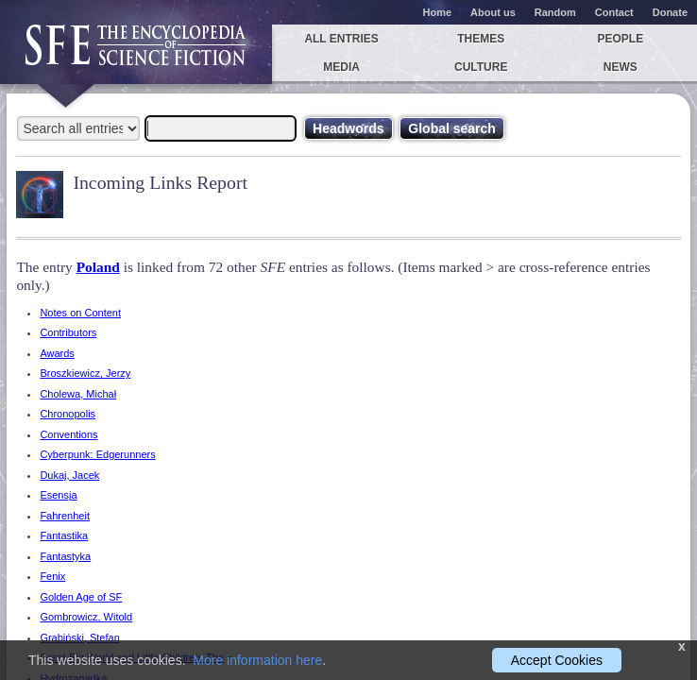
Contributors (68, 332)
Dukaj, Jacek (69, 475)
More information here (257, 660)
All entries (341, 38)
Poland (98, 267)
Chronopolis (67, 413)
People (620, 38)
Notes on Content (80, 312)
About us (493, 12)
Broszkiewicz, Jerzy (85, 373)
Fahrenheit (65, 515)
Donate (670, 12)
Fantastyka (65, 556)
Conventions (68, 434)
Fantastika (64, 535)
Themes (480, 38)
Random (555, 12)
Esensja (58, 495)
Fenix (52, 576)
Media (341, 67)
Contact (614, 12)
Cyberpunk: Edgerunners (97, 454)
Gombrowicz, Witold (86, 616)
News (621, 67)
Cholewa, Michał (78, 394)
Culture (480, 67)
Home (437, 12)
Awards (57, 353)
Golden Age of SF (81, 597)
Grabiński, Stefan (79, 637)
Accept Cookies (557, 660)
